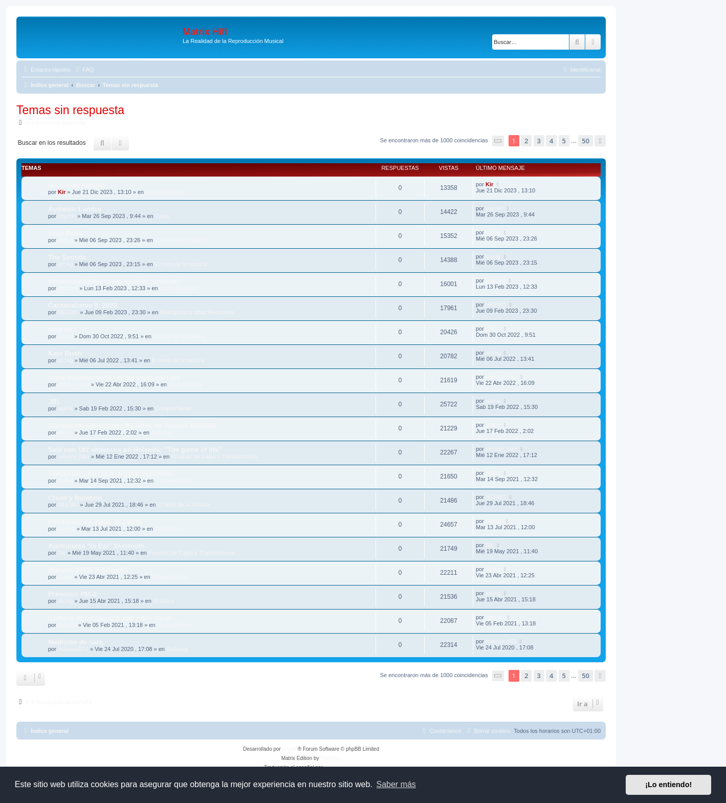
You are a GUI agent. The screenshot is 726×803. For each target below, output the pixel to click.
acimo (65, 336)
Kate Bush (64, 353)
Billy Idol (62, 329)
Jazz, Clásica (185, 384)
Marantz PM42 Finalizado (88, 570)
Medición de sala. (76, 642)
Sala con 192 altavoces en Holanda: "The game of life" (135, 449)
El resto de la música (181, 240)
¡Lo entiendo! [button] (668, 784)
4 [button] (551, 140)
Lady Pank (65, 233)
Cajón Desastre (164, 192)
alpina (65, 408)
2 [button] (526, 140)
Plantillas (330, 758)
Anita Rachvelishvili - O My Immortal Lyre (114, 377)
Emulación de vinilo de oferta (95, 522)
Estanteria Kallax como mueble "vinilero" (114, 281)
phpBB (290, 749)
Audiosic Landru (74, 209)
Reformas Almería (76, 185)
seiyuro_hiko (74, 384)
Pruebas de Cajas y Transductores (214, 456)
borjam (66, 529)
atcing (65, 240)
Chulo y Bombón (75, 498)
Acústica (161, 432)
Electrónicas (170, 529)
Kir (61, 192)
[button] (498, 141)
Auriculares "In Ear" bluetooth (96, 546)
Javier (65, 481)
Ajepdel (67, 625)
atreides (68, 288)
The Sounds (67, 257)
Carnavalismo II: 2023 (82, 305)
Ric (62, 553)
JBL (54, 401)
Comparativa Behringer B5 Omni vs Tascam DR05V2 (131, 425)
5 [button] (564, 140)
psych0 (67, 216)
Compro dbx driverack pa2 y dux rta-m (109, 618)
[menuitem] (83, 69)
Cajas (162, 216)
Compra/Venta (173, 408)
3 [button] (539, 140)
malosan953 (73, 649)
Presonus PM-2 (72, 594)
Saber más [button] (396, 784)
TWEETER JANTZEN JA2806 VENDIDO (110, 474)
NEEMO (68, 312)
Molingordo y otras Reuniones (197, 312)
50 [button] (585, 140)
